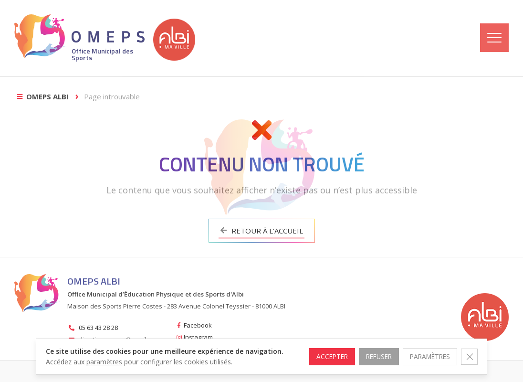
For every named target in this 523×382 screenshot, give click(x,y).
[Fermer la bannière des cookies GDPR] (469, 351)
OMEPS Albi (47, 96)
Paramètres (428, 351)
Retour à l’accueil (261, 230)
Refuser (373, 351)
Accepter (324, 351)
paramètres (104, 361)
